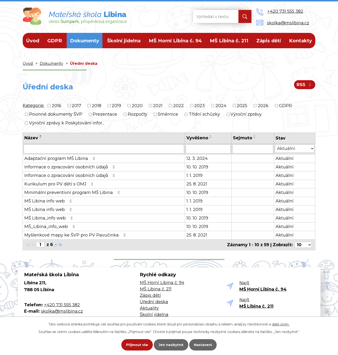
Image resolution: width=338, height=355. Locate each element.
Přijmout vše (137, 344)
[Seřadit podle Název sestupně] (40, 138)
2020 (137, 105)
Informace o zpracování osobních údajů (70, 167)
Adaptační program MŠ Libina (60, 158)
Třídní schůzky (204, 114)
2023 (199, 105)
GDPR (54, 41)
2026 (263, 105)
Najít (263, 286)
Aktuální (285, 158)
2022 (178, 105)
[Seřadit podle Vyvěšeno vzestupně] (210, 136)
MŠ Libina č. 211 (229, 41)
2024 (220, 105)
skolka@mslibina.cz (62, 311)
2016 (56, 105)
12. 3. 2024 (197, 158)
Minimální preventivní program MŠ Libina (73, 192)
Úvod (32, 41)
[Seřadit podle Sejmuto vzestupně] (254, 136)
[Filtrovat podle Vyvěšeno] (208, 149)
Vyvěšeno (197, 137)
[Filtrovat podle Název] (104, 149)
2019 (116, 105)
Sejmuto (242, 137)
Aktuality (149, 308)
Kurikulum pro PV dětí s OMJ (59, 184)
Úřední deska (154, 301)
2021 (157, 105)
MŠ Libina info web (49, 201)
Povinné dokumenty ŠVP (55, 114)
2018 (96, 105)
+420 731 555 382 (62, 304)
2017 (76, 105)
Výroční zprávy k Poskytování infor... (66, 123)
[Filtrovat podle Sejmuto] (252, 149)
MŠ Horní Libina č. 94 (175, 41)
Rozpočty (137, 114)
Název (31, 137)
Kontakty (300, 41)
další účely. (281, 324)
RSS (305, 84)
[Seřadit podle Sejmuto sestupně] (254, 138)
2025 (242, 105)
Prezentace (105, 114)
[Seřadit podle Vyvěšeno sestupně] (210, 138)
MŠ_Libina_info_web (50, 226)
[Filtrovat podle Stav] (294, 149)
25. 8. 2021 (196, 184)
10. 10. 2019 (197, 167)
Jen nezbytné (171, 344)
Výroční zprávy (246, 114)
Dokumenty (84, 41)
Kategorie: (33, 105)
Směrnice (168, 114)
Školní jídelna (123, 41)
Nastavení (203, 344)
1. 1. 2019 (194, 175)
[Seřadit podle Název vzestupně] (40, 136)
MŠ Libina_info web (49, 218)
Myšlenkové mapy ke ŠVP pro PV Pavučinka (75, 235)
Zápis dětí (268, 41)
